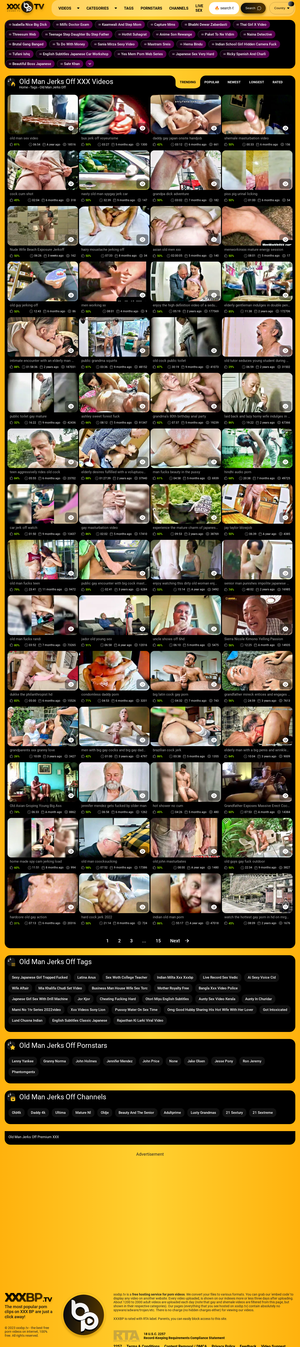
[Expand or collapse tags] (90, 63)
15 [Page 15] (158, 941)
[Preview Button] (71, 128)
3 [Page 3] (131, 941)
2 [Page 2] (119, 941)
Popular (211, 82)
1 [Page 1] (107, 941)
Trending (188, 82)
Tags (33, 87)
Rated (278, 82)
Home (23, 87)
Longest (256, 82)
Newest (234, 82)
